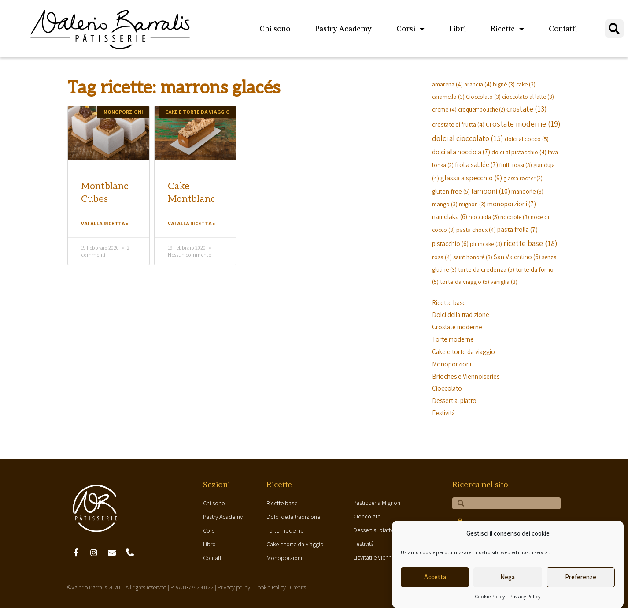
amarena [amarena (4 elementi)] (447, 84)
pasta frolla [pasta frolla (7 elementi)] (517, 229)
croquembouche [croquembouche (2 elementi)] (481, 109)
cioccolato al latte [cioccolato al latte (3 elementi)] (528, 97)
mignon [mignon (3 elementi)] (472, 204)
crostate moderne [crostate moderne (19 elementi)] (523, 124)
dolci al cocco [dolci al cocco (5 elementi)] (527, 138)
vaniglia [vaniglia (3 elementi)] (504, 282)
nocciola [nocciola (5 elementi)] (484, 217)
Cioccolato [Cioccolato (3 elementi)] (483, 97)
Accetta (435, 577)
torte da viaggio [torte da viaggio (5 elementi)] (464, 281)
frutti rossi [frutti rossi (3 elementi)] (515, 165)
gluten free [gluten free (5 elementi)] (451, 191)
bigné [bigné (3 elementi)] (504, 84)
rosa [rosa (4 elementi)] (442, 257)
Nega (507, 577)
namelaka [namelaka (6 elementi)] (449, 216)
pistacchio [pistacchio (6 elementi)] (450, 243)
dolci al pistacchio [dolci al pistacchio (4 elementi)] (519, 152)
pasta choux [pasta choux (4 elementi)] (476, 229)
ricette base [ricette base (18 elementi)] (530, 243)
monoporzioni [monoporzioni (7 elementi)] (511, 203)
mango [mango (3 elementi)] (445, 204)
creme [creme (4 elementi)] (444, 109)
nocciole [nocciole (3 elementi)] (514, 217)
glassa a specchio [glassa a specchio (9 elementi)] (471, 178)
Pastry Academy (343, 29)
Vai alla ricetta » (105, 223)
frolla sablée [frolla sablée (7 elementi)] (476, 164)
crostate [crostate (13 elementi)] (526, 109)
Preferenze (580, 577)
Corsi (410, 29)
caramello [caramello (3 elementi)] (448, 97)
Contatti (563, 29)
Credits (298, 587)
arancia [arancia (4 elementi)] (477, 84)
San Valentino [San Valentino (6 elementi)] (517, 256)
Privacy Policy (525, 596)
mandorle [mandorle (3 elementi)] (527, 191)
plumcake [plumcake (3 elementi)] (486, 244)
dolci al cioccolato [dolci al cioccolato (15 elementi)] (467, 138)
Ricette (507, 29)
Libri (457, 29)
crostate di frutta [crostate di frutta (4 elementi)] (458, 124)
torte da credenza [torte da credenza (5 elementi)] (486, 269)
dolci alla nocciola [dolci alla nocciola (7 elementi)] (461, 151)
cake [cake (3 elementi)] (526, 84)
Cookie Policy (490, 596)
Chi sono (274, 29)
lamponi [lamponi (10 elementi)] (490, 191)
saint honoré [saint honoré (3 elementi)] (472, 257)
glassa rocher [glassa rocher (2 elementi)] (523, 178)
